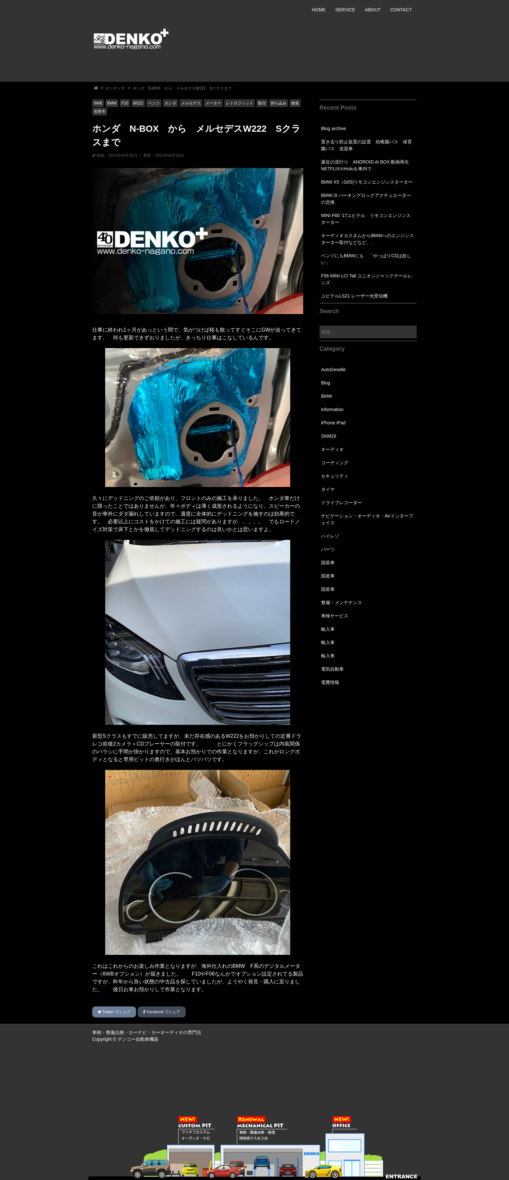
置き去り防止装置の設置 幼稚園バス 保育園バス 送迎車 (366, 145)
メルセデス (191, 103)
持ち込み (278, 103)
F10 (124, 103)
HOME (319, 9)
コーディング (334, 462)
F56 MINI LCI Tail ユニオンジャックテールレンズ (366, 279)
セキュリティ (334, 476)
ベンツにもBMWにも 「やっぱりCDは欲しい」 (366, 259)
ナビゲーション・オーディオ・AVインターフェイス (367, 519)
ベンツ (154, 103)
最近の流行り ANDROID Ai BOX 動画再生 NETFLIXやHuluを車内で (367, 165)
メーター (213, 103)
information (332, 409)
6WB (98, 103)
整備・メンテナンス (341, 602)
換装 (295, 103)
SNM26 (328, 436)
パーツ (328, 549)
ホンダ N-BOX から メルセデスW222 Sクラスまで (182, 88)
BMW (112, 103)
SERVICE (345, 9)
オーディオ (115, 88)
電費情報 (330, 682)
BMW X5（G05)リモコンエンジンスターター (367, 182)
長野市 (100, 111)
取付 (262, 103)
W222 (138, 103)
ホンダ (170, 103)
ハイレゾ (330, 536)
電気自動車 (332, 669)
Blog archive (333, 128)
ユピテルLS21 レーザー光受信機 (354, 295)
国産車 (328, 562)
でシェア (114, 1012)
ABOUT (372, 9)
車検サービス (334, 615)
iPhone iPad (333, 422)
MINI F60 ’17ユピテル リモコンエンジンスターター (366, 219)
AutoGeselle (333, 369)
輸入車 (328, 629)
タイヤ (328, 489)
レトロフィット (239, 103)
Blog (325, 382)
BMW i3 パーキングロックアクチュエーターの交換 (366, 199)
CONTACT (401, 9)
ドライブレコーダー (341, 502)
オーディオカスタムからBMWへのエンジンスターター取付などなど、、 (367, 239)
